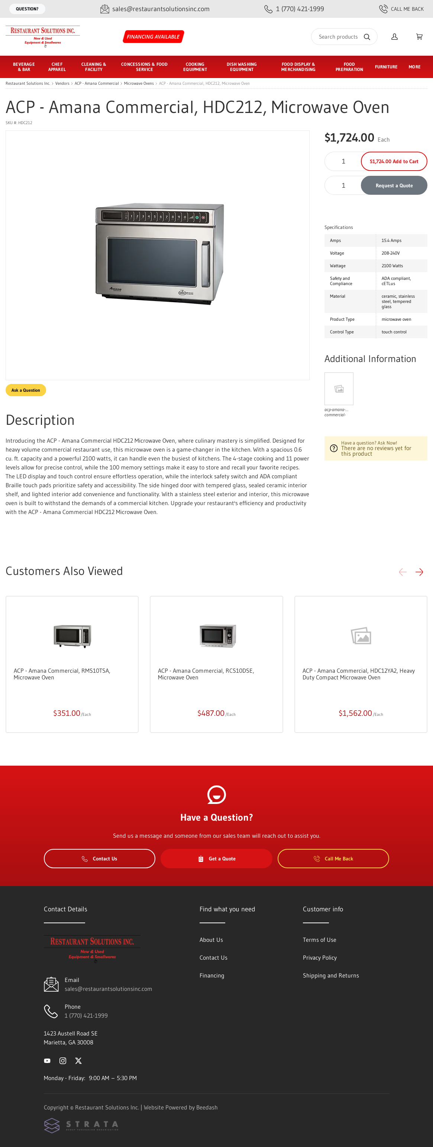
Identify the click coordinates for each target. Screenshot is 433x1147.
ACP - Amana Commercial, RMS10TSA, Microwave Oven (62, 674)
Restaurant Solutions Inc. (28, 83)
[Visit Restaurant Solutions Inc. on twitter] (78, 1060)
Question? (27, 9)
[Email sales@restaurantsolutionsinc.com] (155, 9)
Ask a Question (26, 390)
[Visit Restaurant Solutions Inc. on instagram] (62, 1060)
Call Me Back (401, 8)
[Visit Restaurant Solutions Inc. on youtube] (47, 1060)
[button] (419, 572)
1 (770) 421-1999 (86, 1015)
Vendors (62, 83)
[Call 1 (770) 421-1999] (294, 9)
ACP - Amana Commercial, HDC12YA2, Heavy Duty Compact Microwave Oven (359, 674)
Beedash (207, 1107)
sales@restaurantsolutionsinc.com (108, 988)
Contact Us (99, 858)
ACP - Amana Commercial (97, 83)
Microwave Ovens (139, 83)
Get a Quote (217, 858)
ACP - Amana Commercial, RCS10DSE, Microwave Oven (206, 674)
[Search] (344, 36)
